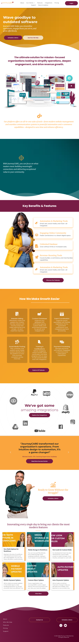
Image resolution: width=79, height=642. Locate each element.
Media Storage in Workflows (37, 550)
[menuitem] (22, 3)
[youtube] (65, 625)
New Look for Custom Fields (62, 550)
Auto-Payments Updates (60, 580)
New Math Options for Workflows (11, 550)
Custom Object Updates (36, 580)
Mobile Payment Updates (12, 580)
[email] (60, 625)
